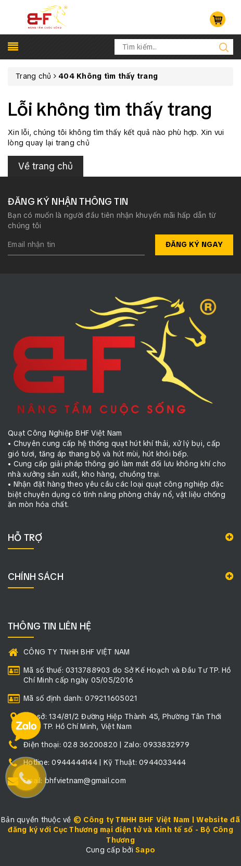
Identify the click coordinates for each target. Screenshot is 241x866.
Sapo (145, 850)
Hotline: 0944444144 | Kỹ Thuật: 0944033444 (104, 762)
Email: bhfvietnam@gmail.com (74, 780)
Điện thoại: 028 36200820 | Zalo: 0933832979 (106, 744)
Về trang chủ (45, 166)
